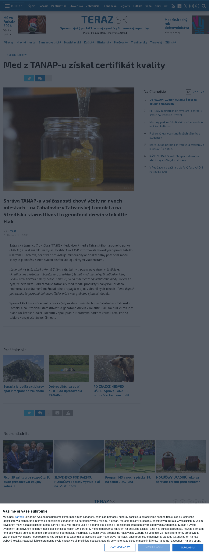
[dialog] (104, 530)
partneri (19, 517)
